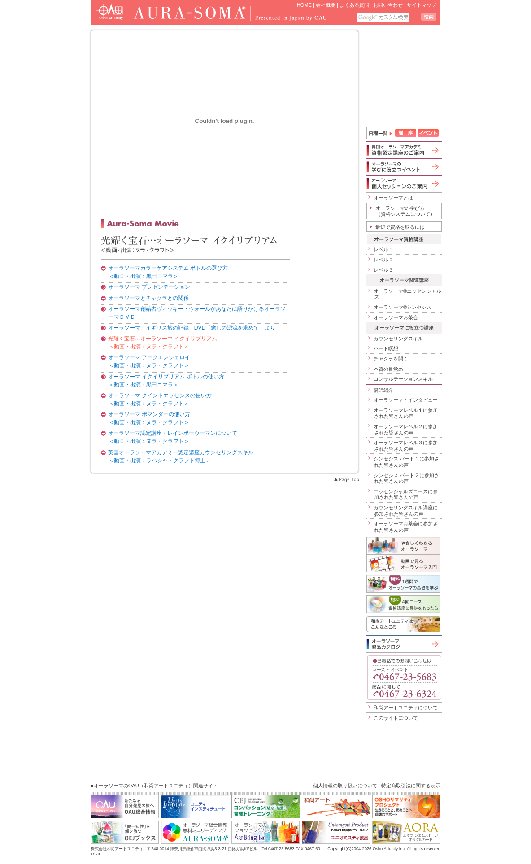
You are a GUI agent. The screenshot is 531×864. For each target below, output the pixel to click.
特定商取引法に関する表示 (410, 785)
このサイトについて (396, 718)
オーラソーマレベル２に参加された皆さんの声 (406, 429)
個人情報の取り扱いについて (345, 785)
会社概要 (325, 5)
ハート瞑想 (386, 348)
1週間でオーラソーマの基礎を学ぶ (403, 584)
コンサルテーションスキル (403, 379)
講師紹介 (383, 390)
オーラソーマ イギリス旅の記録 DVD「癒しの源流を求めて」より (192, 328)
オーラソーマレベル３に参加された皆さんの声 (406, 446)
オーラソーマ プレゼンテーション (149, 287)
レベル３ (383, 270)
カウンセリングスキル (398, 338)
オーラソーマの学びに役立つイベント (403, 166)
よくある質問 (354, 5)
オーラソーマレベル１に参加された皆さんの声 (406, 413)
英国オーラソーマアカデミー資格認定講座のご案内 (403, 150)
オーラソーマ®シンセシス (402, 307)
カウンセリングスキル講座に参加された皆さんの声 (406, 511)
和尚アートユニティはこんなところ (403, 624)
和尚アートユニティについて (406, 707)
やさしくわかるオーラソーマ (403, 545)
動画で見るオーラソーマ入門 (403, 563)
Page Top (346, 479)
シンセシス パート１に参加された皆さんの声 (406, 462)
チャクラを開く (391, 358)
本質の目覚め (388, 369)
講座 (405, 133)
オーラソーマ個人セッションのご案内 (403, 183)
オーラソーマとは (393, 197)
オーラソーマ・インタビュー (406, 400)
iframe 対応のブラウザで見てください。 (404, 77)
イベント (428, 133)
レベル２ (383, 259)
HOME (304, 5)
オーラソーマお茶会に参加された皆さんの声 (406, 527)
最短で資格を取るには (400, 227)
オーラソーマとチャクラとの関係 (148, 298)
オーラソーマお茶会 (396, 317)
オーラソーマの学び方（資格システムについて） (405, 211)
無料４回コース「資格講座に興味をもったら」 (403, 604)
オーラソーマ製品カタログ (403, 643)
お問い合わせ (388, 5)
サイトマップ (421, 5)
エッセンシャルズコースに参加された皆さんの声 (406, 494)
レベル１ (383, 249)
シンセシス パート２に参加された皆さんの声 (406, 478)
